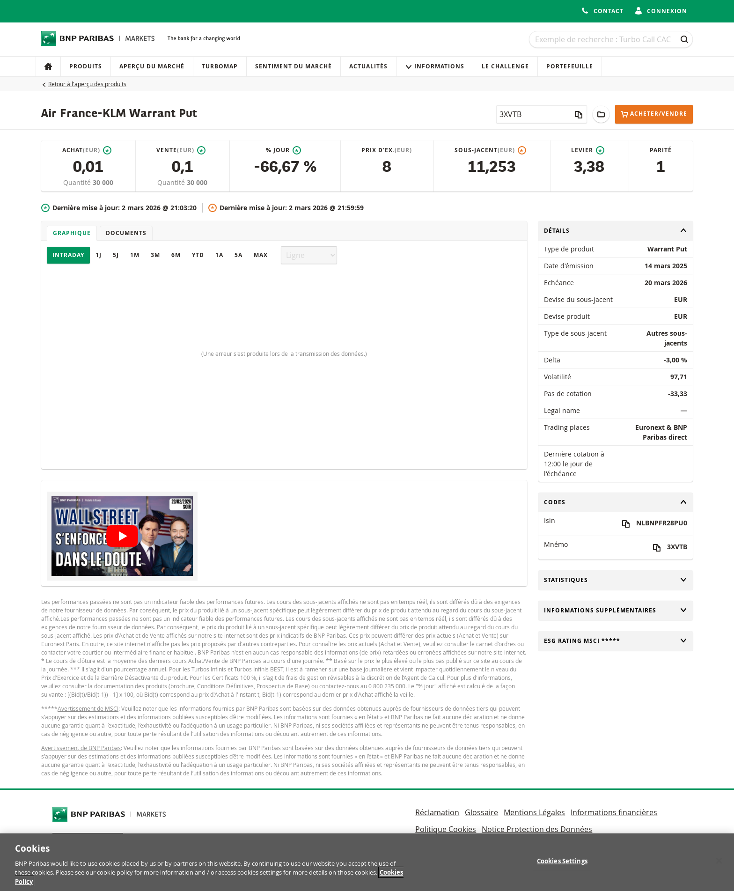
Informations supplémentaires (615, 610)
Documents (126, 233)
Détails (615, 231)
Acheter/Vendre (654, 114)
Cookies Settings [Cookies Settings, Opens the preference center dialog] (562, 866)
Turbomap (220, 66)
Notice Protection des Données (537, 829)
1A (219, 255)
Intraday (68, 255)
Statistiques (615, 580)
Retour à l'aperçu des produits (87, 84)
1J (98, 255)
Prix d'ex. (386, 150)
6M (176, 255)
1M (134, 255)
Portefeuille (569, 66)
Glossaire (481, 812)
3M (155, 255)
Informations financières (614, 812)
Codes (615, 502)
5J (116, 255)
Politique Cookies (445, 829)
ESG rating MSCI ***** (615, 641)
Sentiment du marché (293, 66)
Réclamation (437, 812)
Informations (434, 66)
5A (238, 255)
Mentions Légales (534, 812)
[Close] (719, 866)
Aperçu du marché (151, 66)
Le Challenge (505, 66)
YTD (198, 255)
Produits (85, 66)
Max (261, 255)
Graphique (72, 233)
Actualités (368, 66)
